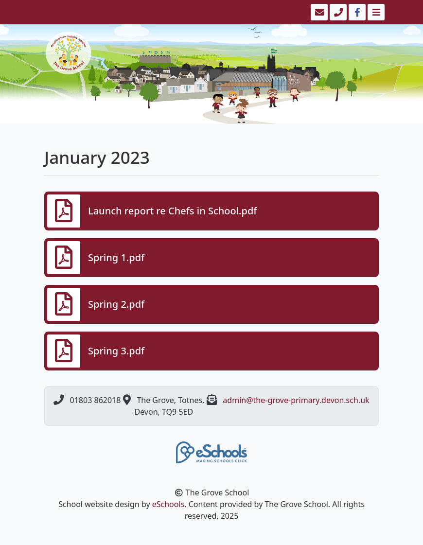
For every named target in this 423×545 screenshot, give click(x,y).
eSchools (168, 504)
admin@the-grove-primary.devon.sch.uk (296, 400)
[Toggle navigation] (375, 12)
